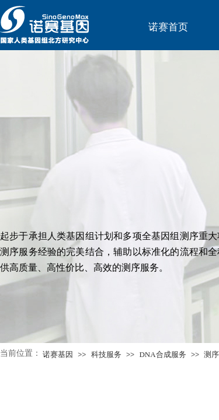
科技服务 (106, 354)
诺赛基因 (58, 354)
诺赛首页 (168, 27)
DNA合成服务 (162, 354)
